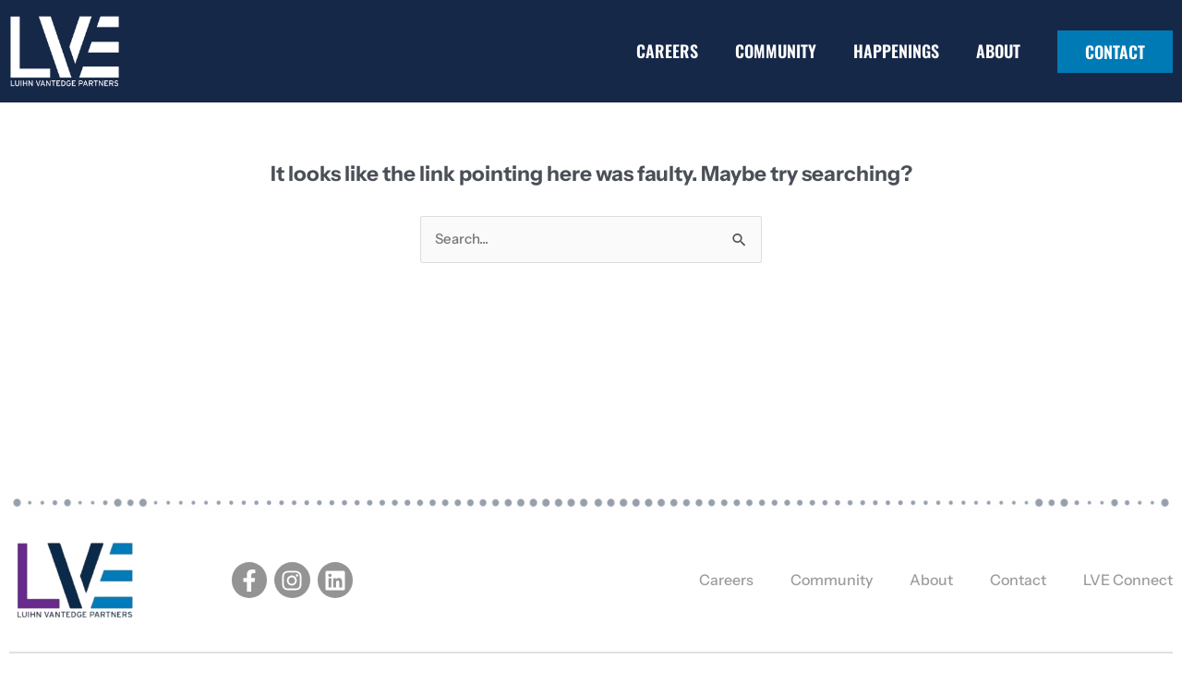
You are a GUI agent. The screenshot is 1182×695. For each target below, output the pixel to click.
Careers (667, 51)
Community (775, 51)
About (998, 51)
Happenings (896, 51)
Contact (1018, 579)
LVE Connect (1128, 579)
